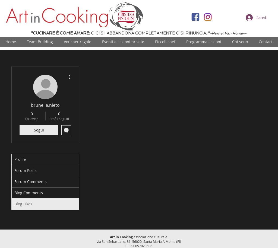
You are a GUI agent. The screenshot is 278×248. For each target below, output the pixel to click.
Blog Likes (23, 203)
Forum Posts (25, 170)
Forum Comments (30, 181)
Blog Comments (28, 192)
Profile (20, 159)
